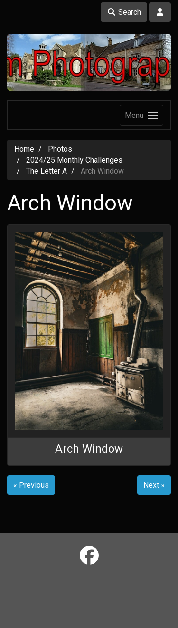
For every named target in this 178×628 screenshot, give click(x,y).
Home (24, 149)
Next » (154, 485)
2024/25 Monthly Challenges (74, 159)
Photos (60, 149)
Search (124, 12)
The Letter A (46, 170)
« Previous (31, 485)
